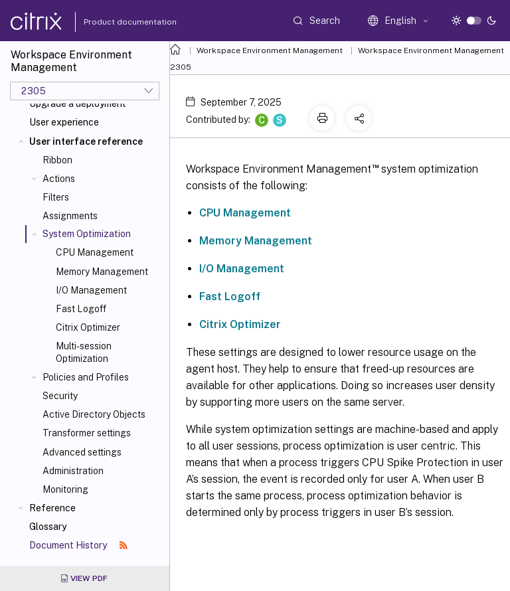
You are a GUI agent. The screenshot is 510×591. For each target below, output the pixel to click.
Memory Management (102, 271)
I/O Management (91, 290)
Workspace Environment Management (270, 50)
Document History (78, 545)
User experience (64, 122)
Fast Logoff (81, 308)
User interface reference (86, 141)
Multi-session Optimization (84, 352)
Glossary (47, 526)
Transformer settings (86, 433)
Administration (73, 470)
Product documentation (113, 22)
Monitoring (65, 489)
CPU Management (94, 252)
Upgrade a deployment (77, 103)
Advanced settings (82, 452)
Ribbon (57, 160)
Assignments (70, 216)
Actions (58, 178)
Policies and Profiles (85, 377)
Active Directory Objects (93, 414)
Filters (55, 197)
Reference (52, 508)
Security (60, 395)
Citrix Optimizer (88, 327)
